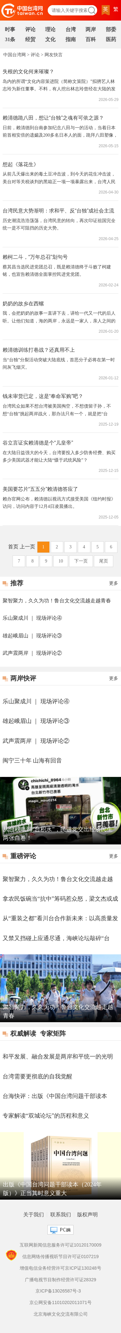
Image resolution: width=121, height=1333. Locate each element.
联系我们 (60, 1214)
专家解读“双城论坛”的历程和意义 (46, 1115)
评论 (30, 29)
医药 (111, 39)
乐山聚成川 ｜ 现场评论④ (32, 618)
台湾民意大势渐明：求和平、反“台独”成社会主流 (59, 210)
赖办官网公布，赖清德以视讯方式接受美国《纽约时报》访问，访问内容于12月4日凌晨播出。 (59, 503)
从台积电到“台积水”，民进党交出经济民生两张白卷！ (58, 833)
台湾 (71, 29)
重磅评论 (23, 856)
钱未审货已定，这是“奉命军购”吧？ (43, 396)
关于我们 (33, 1214)
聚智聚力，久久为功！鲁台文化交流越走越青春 (57, 600)
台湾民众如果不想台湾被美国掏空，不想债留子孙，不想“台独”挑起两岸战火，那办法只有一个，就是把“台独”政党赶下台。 (57, 411)
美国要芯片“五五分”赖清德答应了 (40, 489)
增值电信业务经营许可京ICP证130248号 (60, 1268)
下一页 (81, 561)
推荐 (16, 583)
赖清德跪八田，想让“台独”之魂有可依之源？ (53, 118)
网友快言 (54, 54)
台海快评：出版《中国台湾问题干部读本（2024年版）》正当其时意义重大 (55, 1097)
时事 (10, 29)
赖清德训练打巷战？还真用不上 (39, 350)
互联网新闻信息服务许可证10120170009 (61, 1244)
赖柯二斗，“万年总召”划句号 (35, 257)
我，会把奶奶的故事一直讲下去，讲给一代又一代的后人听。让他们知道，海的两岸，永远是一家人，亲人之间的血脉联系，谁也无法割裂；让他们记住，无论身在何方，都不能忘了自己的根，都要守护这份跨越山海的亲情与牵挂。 (59, 318)
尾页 (103, 561)
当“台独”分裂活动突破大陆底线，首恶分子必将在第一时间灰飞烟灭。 (59, 363)
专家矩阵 (53, 1033)
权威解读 (23, 1033)
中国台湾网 (14, 54)
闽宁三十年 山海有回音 (32, 760)
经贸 (30, 39)
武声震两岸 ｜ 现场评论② (32, 653)
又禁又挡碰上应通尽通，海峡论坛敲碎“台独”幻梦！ (56, 939)
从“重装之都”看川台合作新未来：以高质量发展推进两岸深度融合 (60, 919)
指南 (71, 39)
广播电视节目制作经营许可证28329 (60, 1279)
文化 (50, 39)
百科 (91, 39)
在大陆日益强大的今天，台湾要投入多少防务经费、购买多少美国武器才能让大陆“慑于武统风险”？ (59, 456)
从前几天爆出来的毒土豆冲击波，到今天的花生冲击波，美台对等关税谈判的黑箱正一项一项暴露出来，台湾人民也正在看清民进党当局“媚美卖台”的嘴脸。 (59, 178)
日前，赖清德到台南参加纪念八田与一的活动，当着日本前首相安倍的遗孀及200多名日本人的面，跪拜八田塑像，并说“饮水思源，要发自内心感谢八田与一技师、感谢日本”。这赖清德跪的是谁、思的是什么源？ (60, 132)
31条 (10, 39)
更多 (113, 583)
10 (60, 561)
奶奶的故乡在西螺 (23, 303)
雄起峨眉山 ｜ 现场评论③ (32, 635)
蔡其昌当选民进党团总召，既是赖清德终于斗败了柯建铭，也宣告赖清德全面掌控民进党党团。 (57, 271)
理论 (50, 29)
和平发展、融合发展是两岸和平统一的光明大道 (58, 1057)
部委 (111, 29)
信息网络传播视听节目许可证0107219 (60, 1256)
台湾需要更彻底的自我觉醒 (37, 1076)
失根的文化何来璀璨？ (28, 71)
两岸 (91, 29)
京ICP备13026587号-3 (58, 1290)
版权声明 (87, 1214)
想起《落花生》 (21, 164)
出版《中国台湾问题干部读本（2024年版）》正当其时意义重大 (52, 1188)
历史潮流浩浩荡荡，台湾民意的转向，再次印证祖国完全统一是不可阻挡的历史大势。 (59, 224)
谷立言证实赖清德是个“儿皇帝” (38, 443)
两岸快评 (23, 678)
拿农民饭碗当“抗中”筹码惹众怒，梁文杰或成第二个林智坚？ (60, 899)
